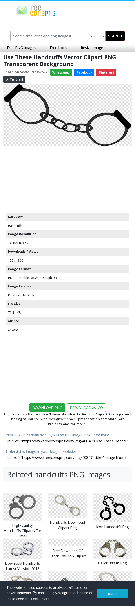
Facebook (84, 72)
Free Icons (58, 47)
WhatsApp (61, 72)
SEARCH (115, 36)
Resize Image (92, 47)
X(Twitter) (14, 79)
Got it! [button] (112, 593)
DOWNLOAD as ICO (86, 407)
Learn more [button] (40, 599)
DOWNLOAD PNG (47, 407)
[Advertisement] (67, 179)
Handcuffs (15, 225)
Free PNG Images (21, 47)
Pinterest (106, 72)
